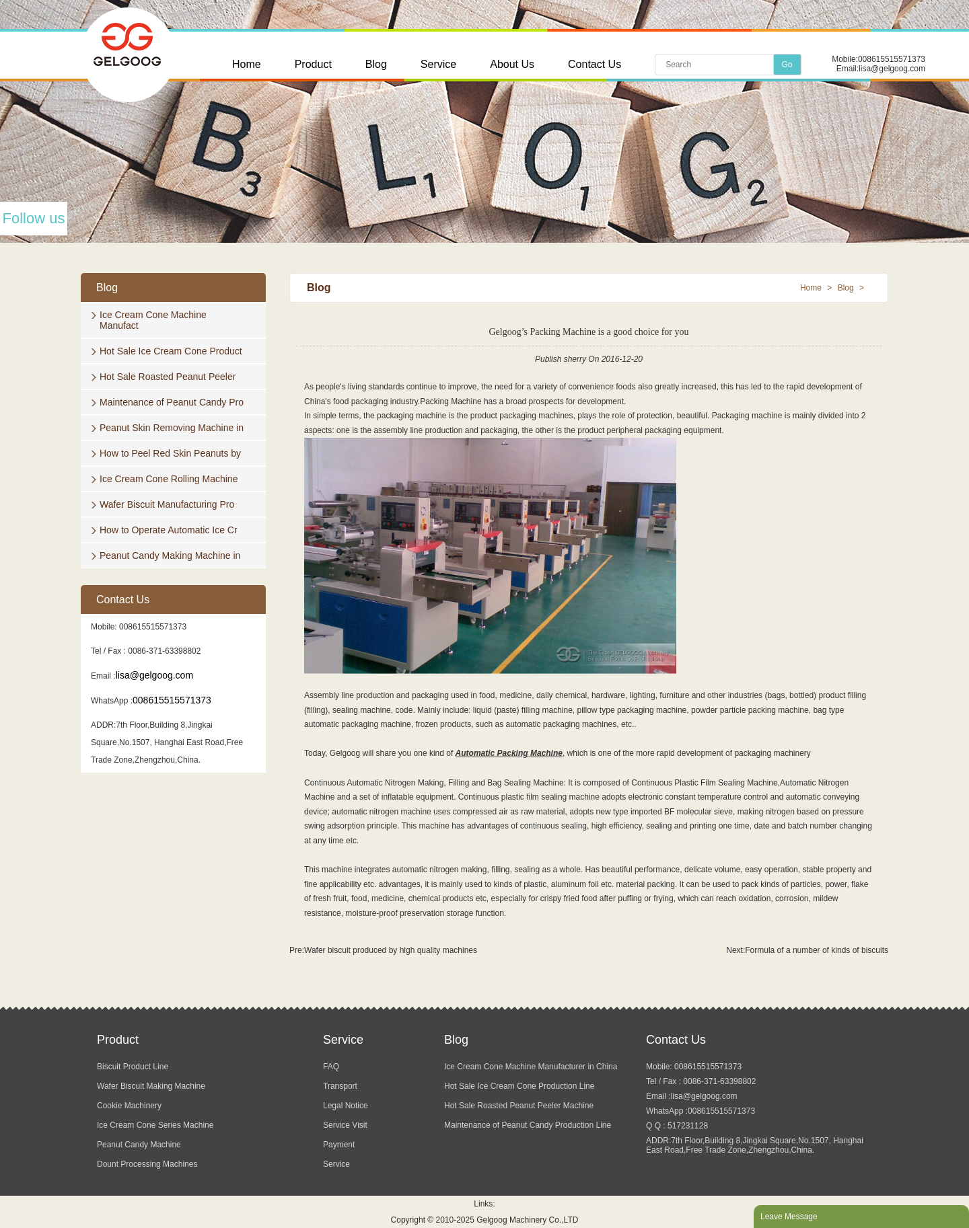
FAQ (331, 1066)
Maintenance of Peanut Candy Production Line (527, 1125)
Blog (376, 64)
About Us (512, 64)
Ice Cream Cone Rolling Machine (169, 478)
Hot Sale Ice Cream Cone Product (171, 351)
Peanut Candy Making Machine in (170, 555)
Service (438, 64)
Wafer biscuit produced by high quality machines (390, 950)
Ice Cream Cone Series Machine (155, 1125)
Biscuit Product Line (132, 1066)
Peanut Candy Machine (139, 1144)
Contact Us (594, 64)
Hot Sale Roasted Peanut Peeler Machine (519, 1105)
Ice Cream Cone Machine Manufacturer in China (530, 1066)
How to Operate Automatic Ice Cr (169, 530)
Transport (340, 1086)
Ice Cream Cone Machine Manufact (153, 320)
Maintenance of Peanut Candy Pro (172, 402)
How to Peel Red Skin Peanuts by (170, 453)
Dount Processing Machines (147, 1164)
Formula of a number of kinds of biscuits (816, 950)
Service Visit (345, 1125)
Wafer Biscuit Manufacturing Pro (167, 504)
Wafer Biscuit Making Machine (151, 1086)
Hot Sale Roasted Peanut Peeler (168, 376)
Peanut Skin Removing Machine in (172, 427)
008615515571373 (891, 59)
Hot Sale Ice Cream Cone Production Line (519, 1086)
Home (246, 64)
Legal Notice (345, 1105)
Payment (339, 1144)
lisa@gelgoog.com (892, 68)
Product (313, 64)
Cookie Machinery (129, 1105)
